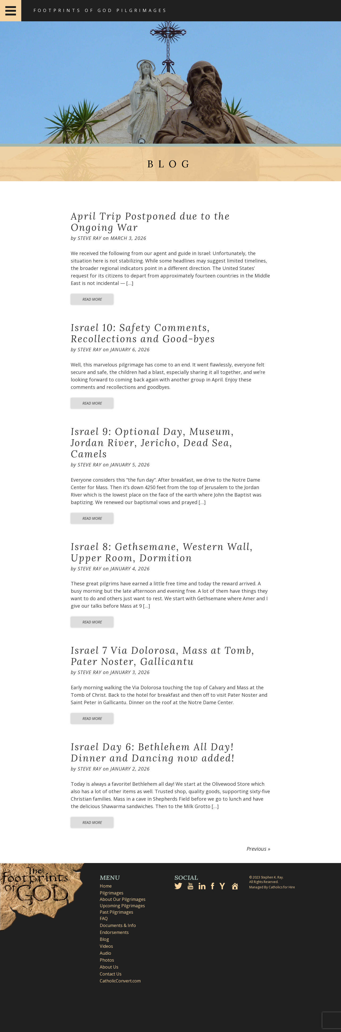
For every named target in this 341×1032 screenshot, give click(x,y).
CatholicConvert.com (120, 981)
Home (106, 886)
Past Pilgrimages (116, 912)
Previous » (258, 848)
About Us (109, 967)
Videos (106, 946)
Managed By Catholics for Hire (272, 887)
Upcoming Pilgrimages (122, 906)
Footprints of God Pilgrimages (101, 10)
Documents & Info (118, 925)
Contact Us (111, 974)
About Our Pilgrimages (122, 899)
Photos (107, 960)
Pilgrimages (111, 893)
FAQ (104, 918)
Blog (104, 939)
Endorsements (114, 932)
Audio (105, 953)
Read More (92, 299)
